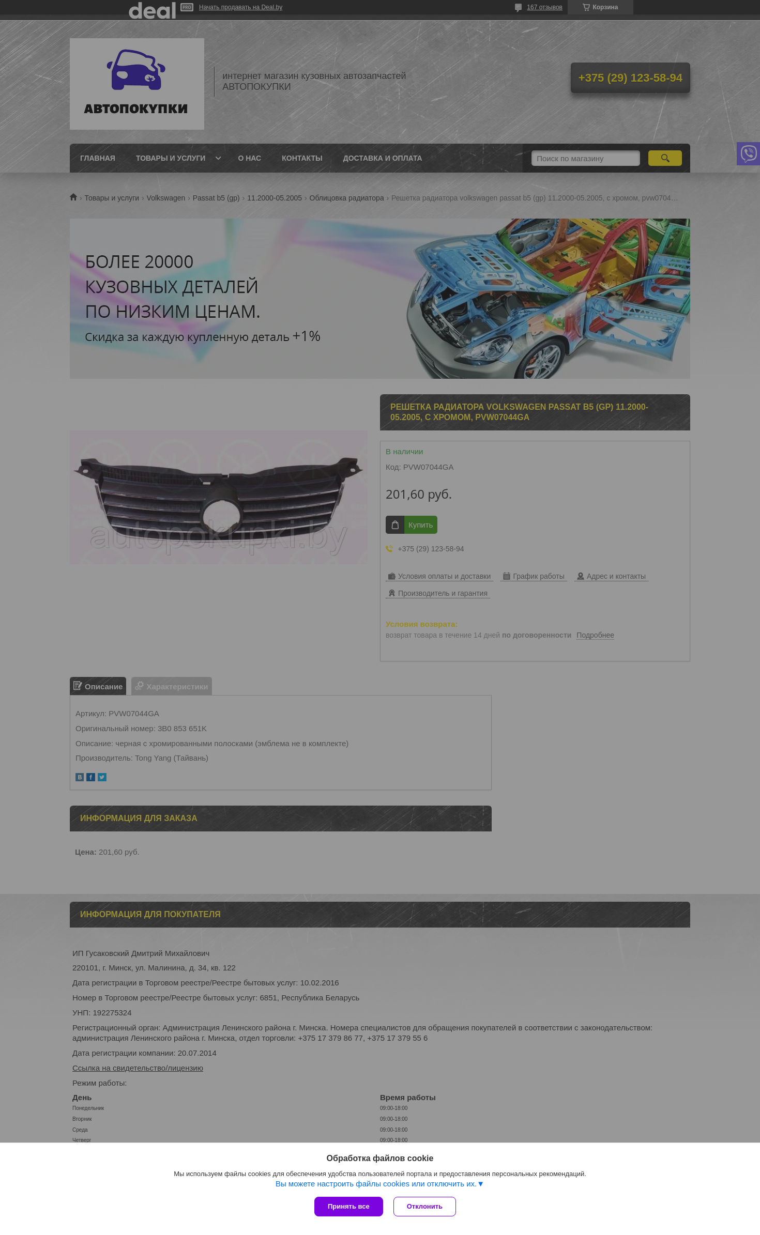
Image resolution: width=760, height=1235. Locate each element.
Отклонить (425, 1206)
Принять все (349, 1206)
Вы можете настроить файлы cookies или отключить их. (376, 1183)
